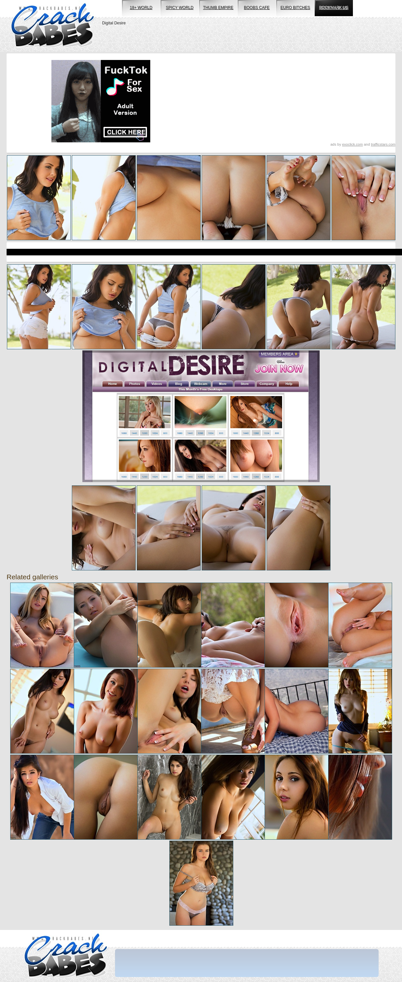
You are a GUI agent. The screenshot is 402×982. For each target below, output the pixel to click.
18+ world (141, 7)
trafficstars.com (383, 144)
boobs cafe (257, 7)
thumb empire (218, 7)
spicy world (179, 7)
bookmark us (333, 7)
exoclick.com (352, 144)
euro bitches (295, 7)
